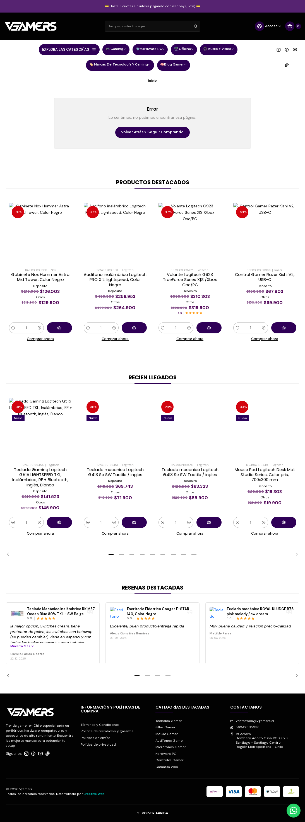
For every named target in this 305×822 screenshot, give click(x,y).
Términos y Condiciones (100, 724)
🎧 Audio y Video (218, 49)
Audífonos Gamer (169, 740)
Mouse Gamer (166, 734)
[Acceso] (268, 26)
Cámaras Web (166, 767)
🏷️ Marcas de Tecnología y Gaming (120, 65)
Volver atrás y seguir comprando (152, 132)
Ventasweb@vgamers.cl (252, 721)
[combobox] (152, 26)
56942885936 (245, 727)
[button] (111, 554)
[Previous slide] (10, 554)
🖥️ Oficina (184, 49)
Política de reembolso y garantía (107, 731)
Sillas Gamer (165, 727)
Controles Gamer (169, 760)
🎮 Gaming (116, 49)
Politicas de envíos (96, 738)
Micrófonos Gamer (170, 747)
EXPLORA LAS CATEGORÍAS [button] (69, 49)
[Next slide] (295, 554)
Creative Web (94, 794)
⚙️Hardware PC (150, 49)
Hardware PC (165, 753)
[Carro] (293, 26)
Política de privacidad (98, 744)
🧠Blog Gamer (173, 65)
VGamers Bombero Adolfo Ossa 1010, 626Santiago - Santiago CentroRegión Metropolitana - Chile (259, 740)
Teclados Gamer (168, 721)
